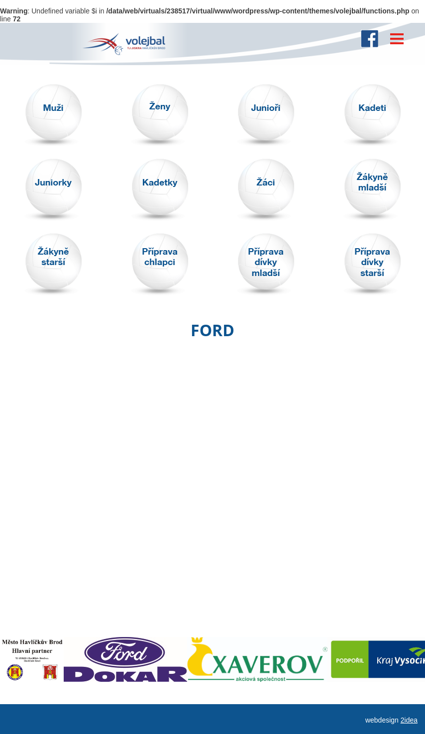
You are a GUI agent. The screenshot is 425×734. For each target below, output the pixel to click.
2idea (409, 720)
